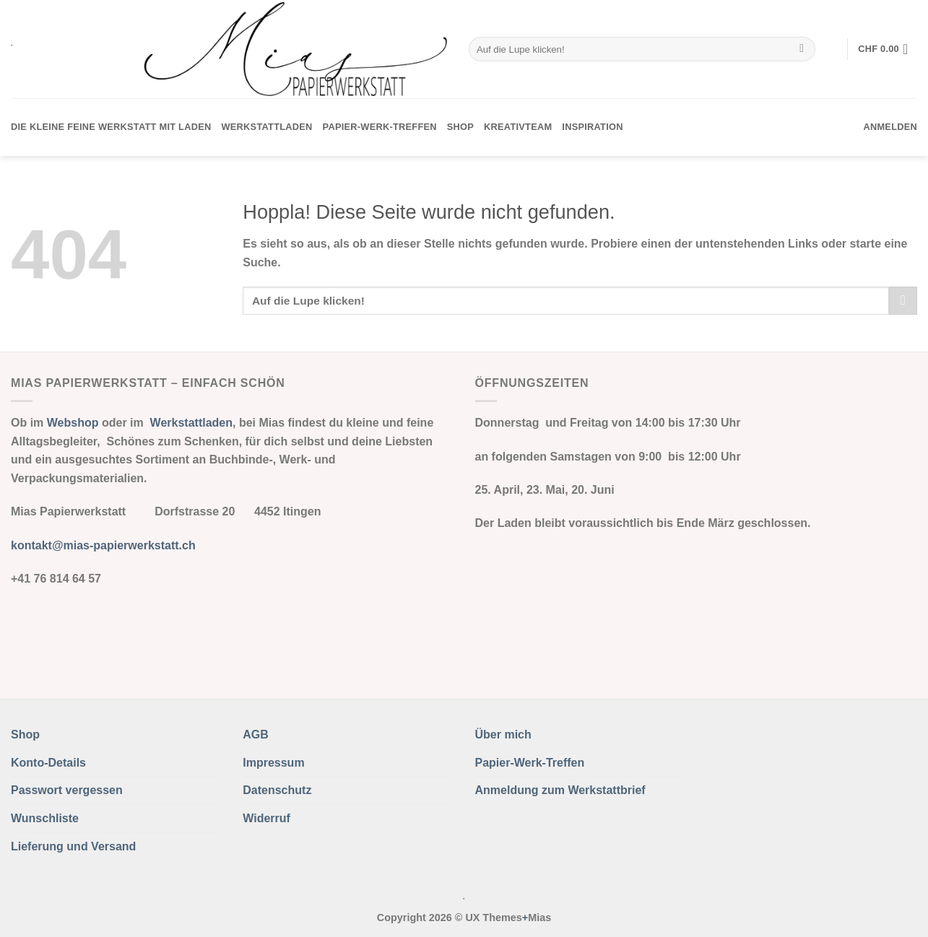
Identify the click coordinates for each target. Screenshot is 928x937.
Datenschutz (277, 790)
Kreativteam (518, 126)
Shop (460, 126)
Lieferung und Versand (73, 846)
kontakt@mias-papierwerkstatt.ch (103, 545)
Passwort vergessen (67, 790)
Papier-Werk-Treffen (380, 126)
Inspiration (592, 126)
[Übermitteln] (802, 49)
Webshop (73, 423)
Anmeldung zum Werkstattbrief (560, 790)
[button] (887, 49)
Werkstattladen (266, 126)
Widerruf (266, 818)
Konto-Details (48, 763)
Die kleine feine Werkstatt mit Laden (111, 126)
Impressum (273, 763)
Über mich (503, 734)
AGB (256, 734)
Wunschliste (45, 818)
